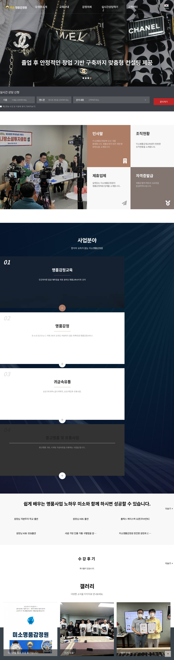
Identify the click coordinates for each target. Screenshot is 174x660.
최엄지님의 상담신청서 (119, 569)
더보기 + (169, 336)
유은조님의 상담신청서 (119, 574)
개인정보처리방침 (34, 631)
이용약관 (20, 631)
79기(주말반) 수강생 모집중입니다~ (40, 569)
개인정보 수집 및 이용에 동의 (13, 106)
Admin (48, 631)
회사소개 (10, 631)
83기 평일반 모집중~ (34, 564)
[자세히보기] (30, 106)
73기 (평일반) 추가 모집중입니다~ (39, 574)
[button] (83, 78)
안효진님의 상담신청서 (119, 564)
